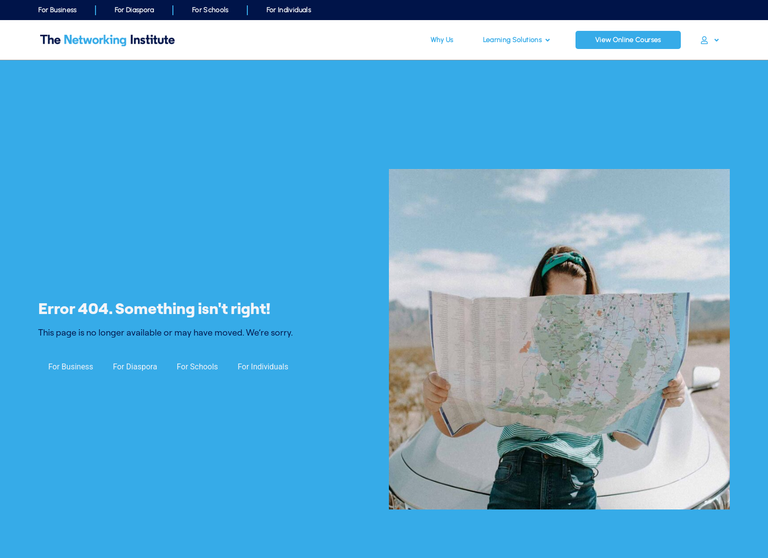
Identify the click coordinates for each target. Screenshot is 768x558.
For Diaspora (134, 10)
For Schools (210, 10)
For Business (57, 10)
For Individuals (288, 10)
